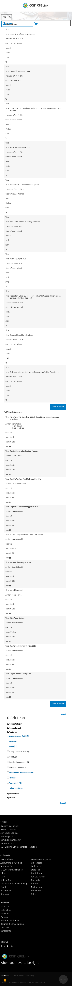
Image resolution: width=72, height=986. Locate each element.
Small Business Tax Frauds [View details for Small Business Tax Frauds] (20, 148)
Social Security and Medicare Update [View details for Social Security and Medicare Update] (24, 185)
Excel (2, 876)
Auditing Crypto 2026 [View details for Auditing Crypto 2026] (18, 259)
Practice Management (41, 859)
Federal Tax (5, 880)
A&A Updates (6, 859)
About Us (4, 906)
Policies (4, 917)
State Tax (35, 869)
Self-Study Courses (9, 833)
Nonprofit (5, 894)
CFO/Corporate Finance (11, 869)
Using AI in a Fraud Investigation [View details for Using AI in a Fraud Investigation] (22, 34)
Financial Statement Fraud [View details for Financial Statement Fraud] (20, 71)
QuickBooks (36, 862)
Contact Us (5, 931)
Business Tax (6, 866)
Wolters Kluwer (16, 956)
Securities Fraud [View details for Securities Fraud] (16, 590)
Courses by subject (9, 826)
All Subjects (5, 855)
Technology (15, 783)
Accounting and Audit (19, 736)
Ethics (13, 741)
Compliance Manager (10, 840)
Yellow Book (16, 788)
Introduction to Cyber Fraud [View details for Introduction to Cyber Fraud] (20, 562)
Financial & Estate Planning (13, 883)
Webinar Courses (8, 829)
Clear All (63, 714)
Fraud (13, 747)
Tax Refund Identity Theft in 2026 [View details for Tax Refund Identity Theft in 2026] (23, 646)
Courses (3, 822)
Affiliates (4, 913)
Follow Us (4, 942)
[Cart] (36, 23)
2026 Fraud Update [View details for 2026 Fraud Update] (17, 618)
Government (6, 890)
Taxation (35, 883)
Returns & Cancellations (12, 924)
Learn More (4, 903)
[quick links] (8, 736)
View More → (58, 406)
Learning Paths (7, 836)
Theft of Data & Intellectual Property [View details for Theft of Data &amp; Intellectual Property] (24, 451)
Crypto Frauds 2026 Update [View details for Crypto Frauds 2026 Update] (20, 674)
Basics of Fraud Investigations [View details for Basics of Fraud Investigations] (21, 335)
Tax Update (36, 880)
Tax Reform (36, 873)
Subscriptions (7, 843)
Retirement (36, 866)
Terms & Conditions (9, 920)
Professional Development (21, 773)
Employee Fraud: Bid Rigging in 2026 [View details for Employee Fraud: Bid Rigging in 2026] (24, 507)
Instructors (5, 910)
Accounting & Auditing (11, 862)
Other (34, 894)
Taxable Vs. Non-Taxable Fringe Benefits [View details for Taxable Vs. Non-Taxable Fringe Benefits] (25, 479)
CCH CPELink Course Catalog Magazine (18, 847)
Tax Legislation (38, 876)
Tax (12, 778)
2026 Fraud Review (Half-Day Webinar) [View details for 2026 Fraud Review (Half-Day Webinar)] (25, 222)
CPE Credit (5, 927)
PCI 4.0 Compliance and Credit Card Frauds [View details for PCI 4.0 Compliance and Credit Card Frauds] (26, 535)
